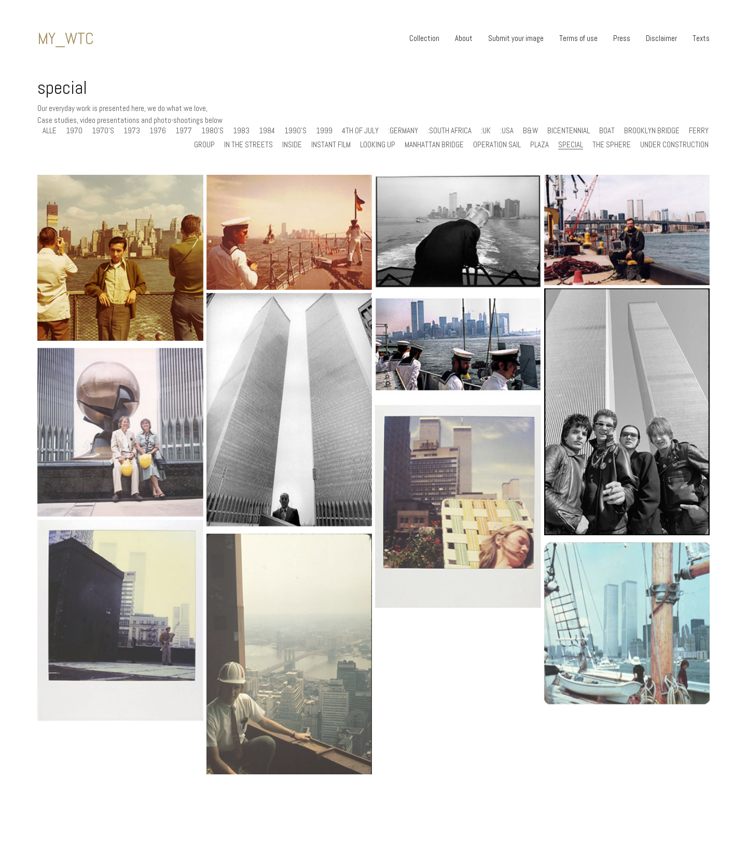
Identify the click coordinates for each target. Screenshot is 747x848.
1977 (183, 130)
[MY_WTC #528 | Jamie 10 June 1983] (458, 518)
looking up (377, 144)
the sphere (611, 144)
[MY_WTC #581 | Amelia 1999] (458, 231)
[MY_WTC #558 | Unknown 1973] (120, 444)
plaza (539, 144)
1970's (103, 130)
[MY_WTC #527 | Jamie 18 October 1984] (120, 632)
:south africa (449, 130)
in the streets (248, 144)
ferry (699, 130)
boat (607, 130)
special (570, 144)
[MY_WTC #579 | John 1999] (627, 230)
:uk (486, 130)
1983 (241, 130)
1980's (212, 130)
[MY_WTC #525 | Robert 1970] (289, 668)
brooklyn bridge (652, 130)
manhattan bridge (434, 144)
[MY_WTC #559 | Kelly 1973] (289, 409)
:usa (507, 130)
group (204, 144)
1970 (74, 130)
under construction (674, 144)
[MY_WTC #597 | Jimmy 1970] (120, 258)
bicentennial (568, 130)
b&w (530, 130)
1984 (267, 130)
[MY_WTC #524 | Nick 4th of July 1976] (627, 636)
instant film (331, 144)
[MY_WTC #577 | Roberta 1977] (627, 412)
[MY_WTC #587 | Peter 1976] (289, 232)
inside (292, 144)
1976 (157, 130)
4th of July (360, 130)
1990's (295, 130)
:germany (403, 130)
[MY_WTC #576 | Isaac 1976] (458, 344)
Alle (50, 130)
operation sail (497, 144)
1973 (131, 130)
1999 (324, 130)
